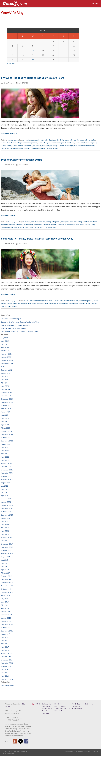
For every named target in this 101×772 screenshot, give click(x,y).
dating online (35, 140)
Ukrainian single (39, 148)
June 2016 (5, 673)
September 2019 (7, 554)
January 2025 (6, 357)
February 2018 (6, 615)
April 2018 (5, 608)
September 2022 (7, 441)
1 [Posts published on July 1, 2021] (43, 41)
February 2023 (6, 431)
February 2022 (6, 463)
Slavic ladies (37, 146)
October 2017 (6, 628)
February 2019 (6, 576)
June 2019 (5, 563)
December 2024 (7, 360)
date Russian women (38, 222)
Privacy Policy (68, 751)
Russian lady (79, 143)
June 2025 (5, 341)
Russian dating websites (46, 143)
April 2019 (5, 570)
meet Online (10, 225)
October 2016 (6, 666)
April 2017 (5, 647)
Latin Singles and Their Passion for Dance (15, 325)
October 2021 (6, 476)
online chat (19, 225)
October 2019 (6, 550)
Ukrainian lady (29, 148)
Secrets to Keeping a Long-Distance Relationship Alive (20, 322)
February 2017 (6, 653)
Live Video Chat (60, 706)
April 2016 (5, 676)
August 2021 (5, 483)
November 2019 (7, 547)
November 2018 (7, 586)
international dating (48, 140)
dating (48, 222)
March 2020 (5, 534)
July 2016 (4, 669)
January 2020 (6, 541)
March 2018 (5, 612)
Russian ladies (69, 143)
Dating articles (77, 708)
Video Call (58, 711)
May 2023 (4, 422)
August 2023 (5, 412)
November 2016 (7, 663)
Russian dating (16, 143)
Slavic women (79, 146)
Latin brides (46, 713)
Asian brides (46, 711)
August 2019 (5, 557)
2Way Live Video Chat (62, 708)
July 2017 (4, 637)
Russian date (5, 143)
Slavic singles (69, 146)
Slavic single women (57, 146)
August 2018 (5, 595)
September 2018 (7, 592)
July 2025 (4, 338)
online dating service (72, 140)
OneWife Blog (12, 12)
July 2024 (4, 376)
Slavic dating (28, 146)
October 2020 (6, 512)
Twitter (20, 741)
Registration (89, 704)
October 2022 (6, 438)
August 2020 (5, 518)
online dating (59, 140)
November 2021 (7, 473)
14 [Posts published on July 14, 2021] (33, 51)
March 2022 (5, 460)
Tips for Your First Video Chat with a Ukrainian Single (19, 332)
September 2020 (7, 515)
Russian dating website (29, 143)
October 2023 (6, 405)
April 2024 (5, 386)
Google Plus (15, 741)
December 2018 (7, 583)
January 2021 (6, 502)
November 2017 (7, 624)
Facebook (26, 741)
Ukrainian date (89, 146)
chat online (26, 140)
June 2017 (5, 641)
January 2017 (6, 657)
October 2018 (6, 589)
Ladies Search (47, 706)
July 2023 (4, 415)
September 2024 (7, 370)
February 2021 (6, 499)
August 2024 (5, 373)
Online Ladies (46, 704)
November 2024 (7, 364)
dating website (82, 222)
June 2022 (5, 450)
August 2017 (5, 634)
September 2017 (7, 631)
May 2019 (4, 566)
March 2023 (5, 428)
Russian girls (59, 143)
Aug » (14, 64)
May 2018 (4, 605)
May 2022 (4, 454)
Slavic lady (45, 146)
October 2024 (6, 367)
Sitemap (95, 751)
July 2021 (4, 486)
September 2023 (7, 409)
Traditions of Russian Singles (11, 319)
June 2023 (5, 418)
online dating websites (87, 140)
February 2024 (6, 393)
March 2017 (5, 650)
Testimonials (76, 706)
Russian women (17, 146)
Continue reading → (9, 133)
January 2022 (6, 467)
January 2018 (6, 618)
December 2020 (7, 505)
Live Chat (58, 704)
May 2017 (4, 644)
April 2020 (5, 531)
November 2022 (7, 434)
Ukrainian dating (7, 148)
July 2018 (4, 599)
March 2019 (5, 573)
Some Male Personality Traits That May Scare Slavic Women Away (37, 238)
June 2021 (5, 489)
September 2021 (7, 479)
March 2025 (5, 351)
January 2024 (6, 396)
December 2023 (7, 399)
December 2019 (7, 544)
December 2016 (7, 660)
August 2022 (5, 444)
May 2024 (4, 383)
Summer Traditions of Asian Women (14, 328)
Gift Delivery (76, 704)
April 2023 (5, 425)
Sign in (94, 4)
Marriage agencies (13, 140)
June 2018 (5, 602)
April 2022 (5, 457)
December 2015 (7, 679)
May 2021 (4, 492)
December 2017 (7, 621)
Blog (36, 704)
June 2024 (5, 380)
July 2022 (4, 447)
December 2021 (7, 470)
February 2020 (6, 537)
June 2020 (5, 525)
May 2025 (4, 344)
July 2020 (4, 521)
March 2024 (5, 389)
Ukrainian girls (18, 148)
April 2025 (5, 347)
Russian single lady (90, 143)
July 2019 (4, 560)
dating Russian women (69, 222)
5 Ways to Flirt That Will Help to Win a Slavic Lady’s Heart (32, 77)
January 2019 (6, 579)
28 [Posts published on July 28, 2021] (33, 60)
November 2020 (7, 508)
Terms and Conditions (83, 751)
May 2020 (4, 528)
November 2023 (7, 402)
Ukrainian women (52, 148)
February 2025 (6, 354)
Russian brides (47, 708)
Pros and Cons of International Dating (21, 159)
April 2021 (5, 496)
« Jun (9, 64)
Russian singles (6, 146)
